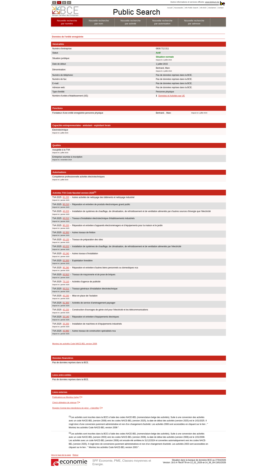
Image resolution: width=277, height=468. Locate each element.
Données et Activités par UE (171, 96)
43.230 (66, 296)
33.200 (66, 324)
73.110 (66, 281)
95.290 (66, 267)
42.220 (66, 309)
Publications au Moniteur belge (65, 397)
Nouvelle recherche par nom (99, 22)
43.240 (66, 253)
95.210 (66, 204)
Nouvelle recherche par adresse (194, 22)
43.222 (66, 246)
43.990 (66, 331)
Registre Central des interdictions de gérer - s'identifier (75, 408)
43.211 (66, 288)
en (69, 2)
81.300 (66, 303)
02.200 (66, 260)
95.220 (66, 225)
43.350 (66, 232)
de (64, 2)
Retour (75, 455)
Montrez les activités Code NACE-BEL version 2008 (74, 344)
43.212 (66, 218)
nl (54, 2)
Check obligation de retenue (64, 402)
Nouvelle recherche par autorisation (162, 22)
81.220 (66, 197)
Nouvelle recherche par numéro (67, 22)
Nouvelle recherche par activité (130, 22)
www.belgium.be (212, 2)
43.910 (66, 274)
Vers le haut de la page (61, 455)
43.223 (66, 211)
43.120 (66, 239)
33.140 (66, 317)
